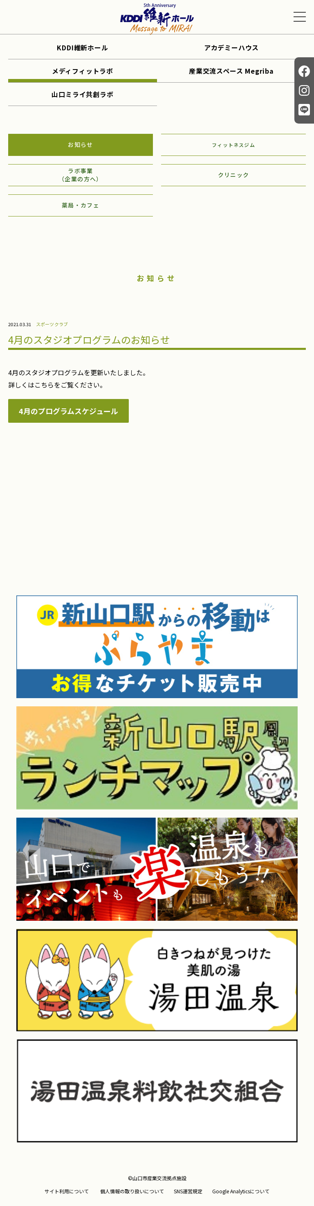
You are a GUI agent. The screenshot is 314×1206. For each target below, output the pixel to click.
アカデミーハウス (231, 47)
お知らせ (80, 144)
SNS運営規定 (188, 1191)
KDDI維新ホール (82, 47)
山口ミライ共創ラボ (82, 94)
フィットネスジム (233, 144)
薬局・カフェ (80, 205)
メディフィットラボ (82, 71)
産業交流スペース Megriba (231, 71)
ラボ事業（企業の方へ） (80, 175)
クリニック (233, 175)
